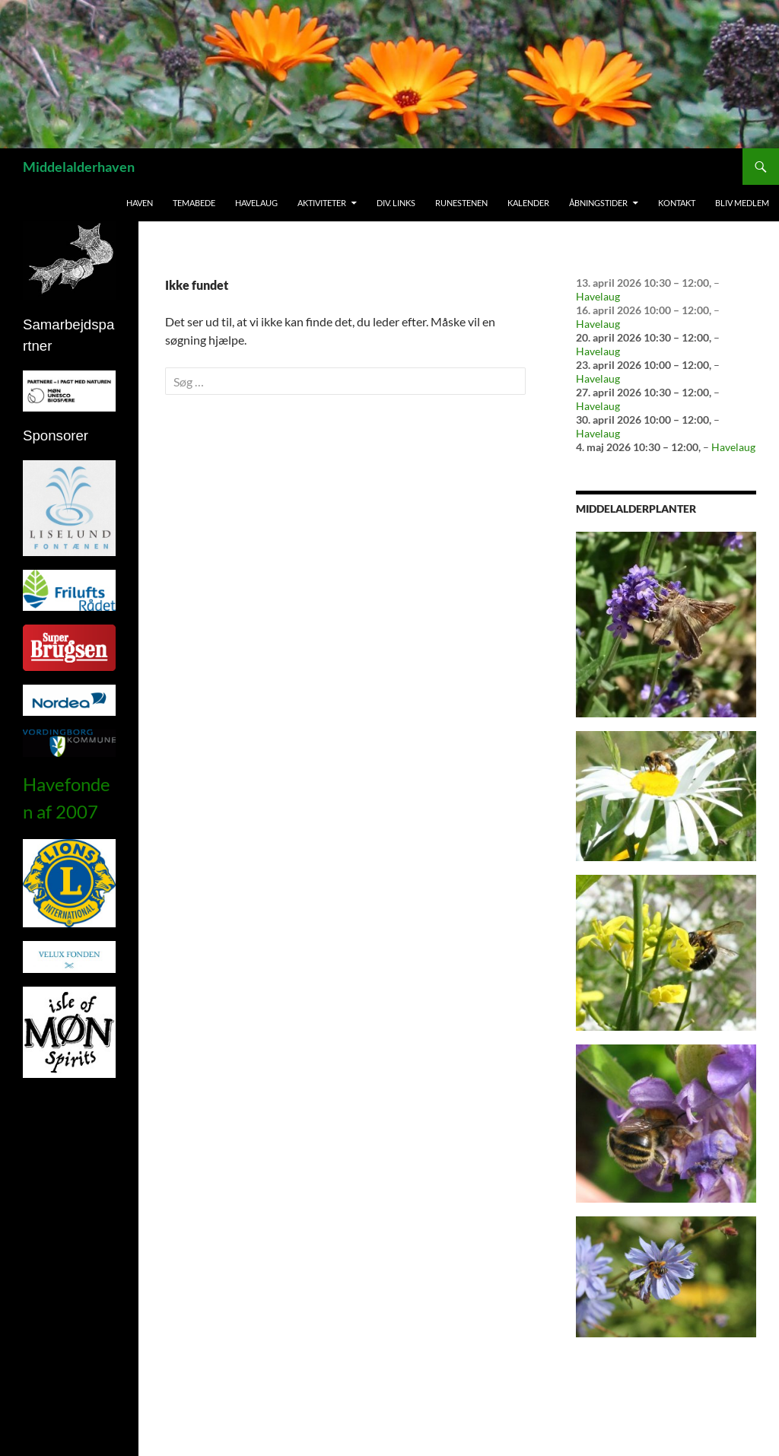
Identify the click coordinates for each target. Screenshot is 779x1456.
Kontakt (676, 203)
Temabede (194, 203)
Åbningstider (598, 203)
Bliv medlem (742, 203)
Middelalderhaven (79, 166)
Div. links (396, 203)
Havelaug (256, 203)
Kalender (528, 203)
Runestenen (461, 203)
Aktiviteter (321, 203)
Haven (139, 203)
